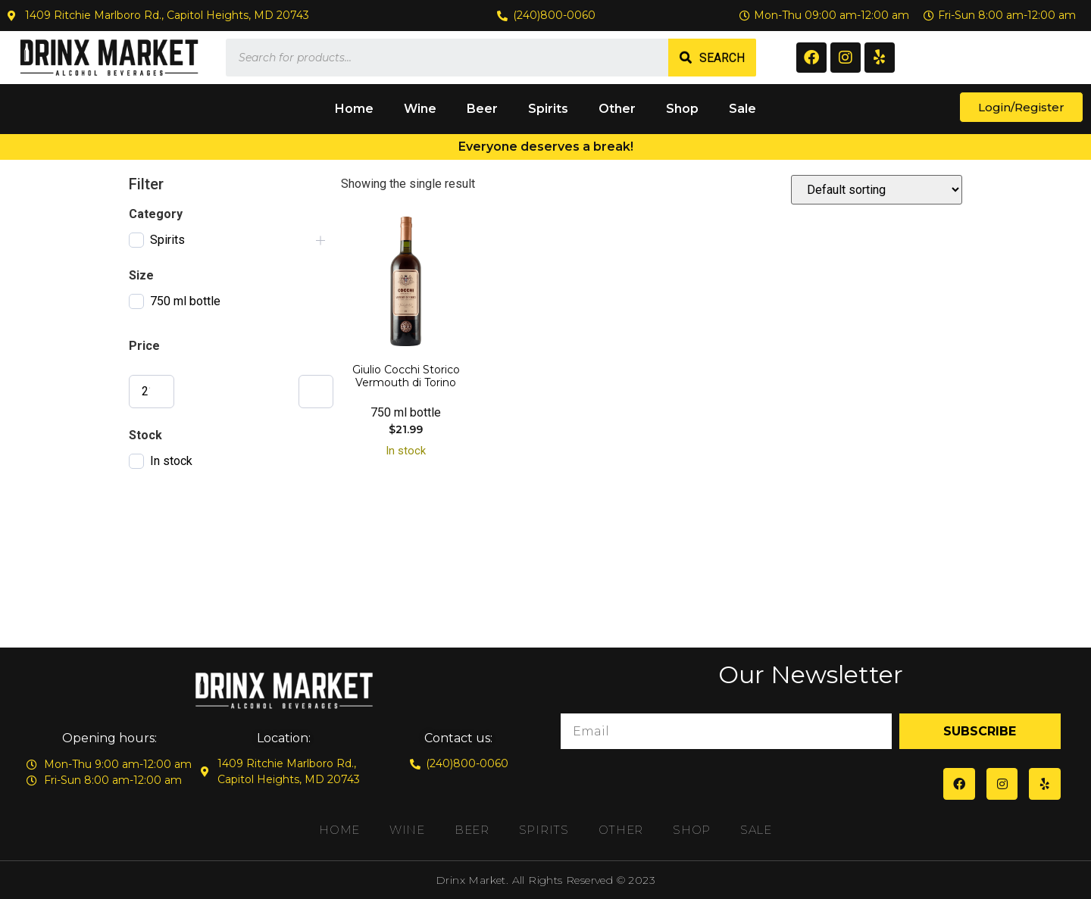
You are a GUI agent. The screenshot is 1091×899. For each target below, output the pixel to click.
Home (354, 108)
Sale (742, 108)
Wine (420, 108)
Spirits (548, 108)
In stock (171, 461)
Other (617, 108)
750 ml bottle (185, 301)
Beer (482, 108)
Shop (682, 108)
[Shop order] (876, 189)
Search (722, 58)
